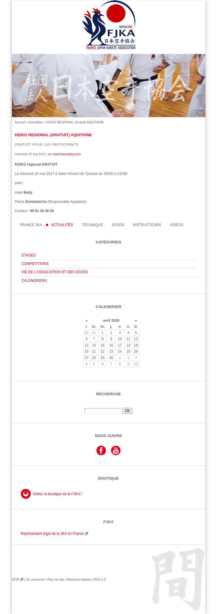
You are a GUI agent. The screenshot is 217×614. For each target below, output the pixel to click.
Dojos (118, 225)
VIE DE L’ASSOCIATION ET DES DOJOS (54, 272)
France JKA (31, 225)
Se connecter (35, 579)
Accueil (20, 122)
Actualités (36, 122)
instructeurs (147, 225)
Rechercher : (108, 406)
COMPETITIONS (35, 264)
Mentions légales (79, 579)
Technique (92, 225)
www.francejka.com (67, 154)
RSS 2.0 (99, 579)
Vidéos (176, 225)
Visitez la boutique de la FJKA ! (57, 494)
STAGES (28, 255)
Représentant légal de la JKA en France (52, 533)
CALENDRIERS (34, 281)
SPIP (15, 579)
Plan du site (55, 579)
